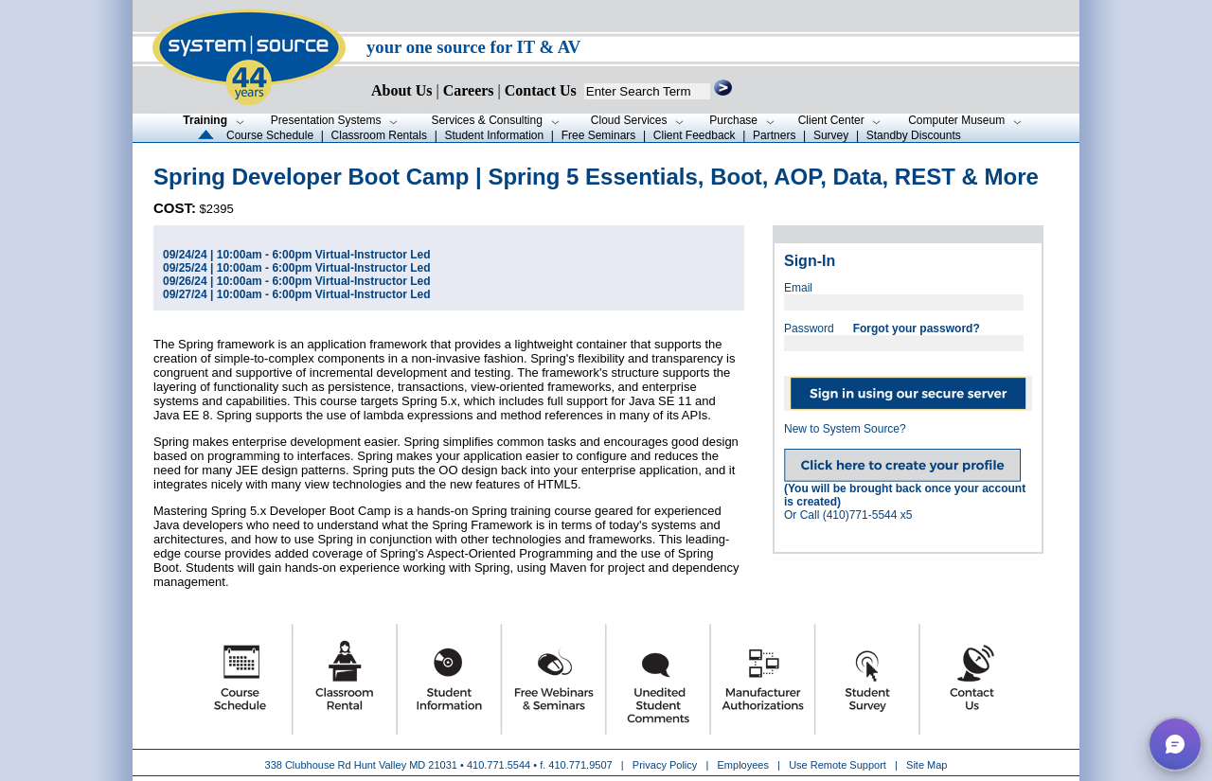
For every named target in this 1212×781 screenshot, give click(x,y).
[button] (1175, 744)
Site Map (926, 765)
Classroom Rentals (379, 135)
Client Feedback (694, 135)
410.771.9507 (580, 765)
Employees (743, 765)
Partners (774, 135)
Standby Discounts (913, 135)
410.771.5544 (498, 765)
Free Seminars (598, 135)
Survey (830, 135)
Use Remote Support (837, 765)
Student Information (494, 135)
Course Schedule (269, 135)
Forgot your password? (916, 328)
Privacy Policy (667, 765)
